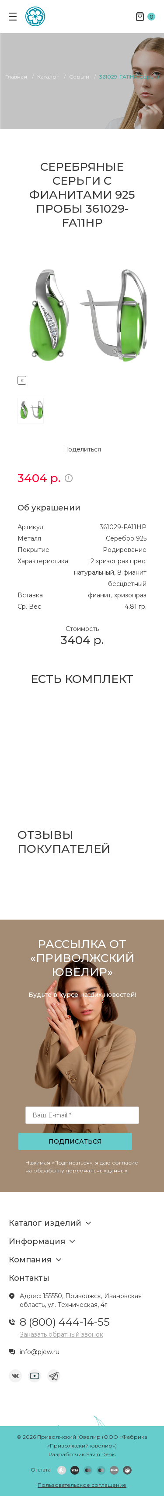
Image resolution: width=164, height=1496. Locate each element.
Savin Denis (100, 1454)
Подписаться (75, 1141)
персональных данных (96, 1170)
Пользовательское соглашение (82, 1485)
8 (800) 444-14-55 (65, 1322)
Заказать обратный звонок (61, 1334)
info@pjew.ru (39, 1352)
